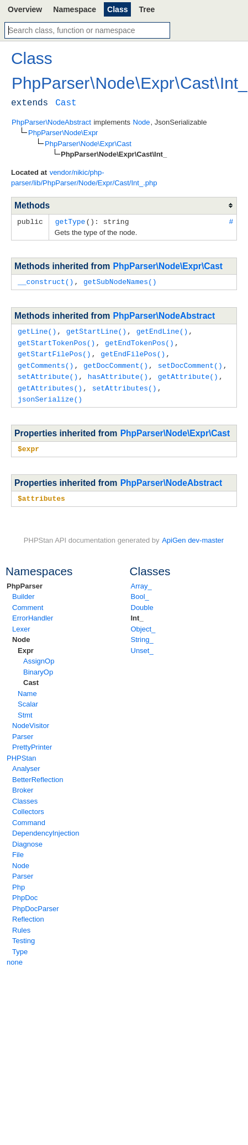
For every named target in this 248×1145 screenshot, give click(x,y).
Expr (26, 644)
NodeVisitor (30, 719)
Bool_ (140, 590)
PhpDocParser (35, 902)
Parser (22, 730)
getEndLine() (162, 330)
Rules (21, 924)
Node (21, 633)
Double (142, 601)
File (18, 848)
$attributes (41, 492)
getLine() (37, 330)
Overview (25, 9)
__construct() (45, 281)
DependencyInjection (45, 827)
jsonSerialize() (50, 394)
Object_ (143, 623)
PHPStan (21, 752)
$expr (28, 443)
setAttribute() (48, 373)
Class (117, 9)
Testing (23, 934)
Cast (31, 676)
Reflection (28, 913)
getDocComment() (115, 362)
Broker (22, 784)
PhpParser (25, 580)
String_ (142, 633)
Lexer (21, 623)
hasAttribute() (118, 373)
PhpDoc (25, 891)
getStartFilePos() (54, 351)
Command (28, 816)
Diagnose (27, 838)
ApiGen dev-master (193, 534)
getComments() (45, 362)
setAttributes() (124, 384)
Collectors (28, 805)
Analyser (26, 762)
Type (20, 945)
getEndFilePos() (133, 351)
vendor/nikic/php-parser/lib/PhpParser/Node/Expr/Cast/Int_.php (84, 178)
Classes (25, 795)
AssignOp (38, 655)
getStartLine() (96, 330)
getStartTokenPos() (56, 341)
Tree (147, 9)
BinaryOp (38, 666)
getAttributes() (50, 384)
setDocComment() (190, 362)
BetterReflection (38, 773)
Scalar (28, 698)
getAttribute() (188, 373)
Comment (27, 601)
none (15, 956)
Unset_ (142, 644)
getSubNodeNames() (120, 281)
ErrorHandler (32, 612)
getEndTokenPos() (139, 341)
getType (70, 221)
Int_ (137, 612)
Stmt (25, 709)
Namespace (74, 9)
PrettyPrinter (32, 741)
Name (27, 687)
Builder (23, 590)
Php (18, 881)
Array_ (141, 580)
